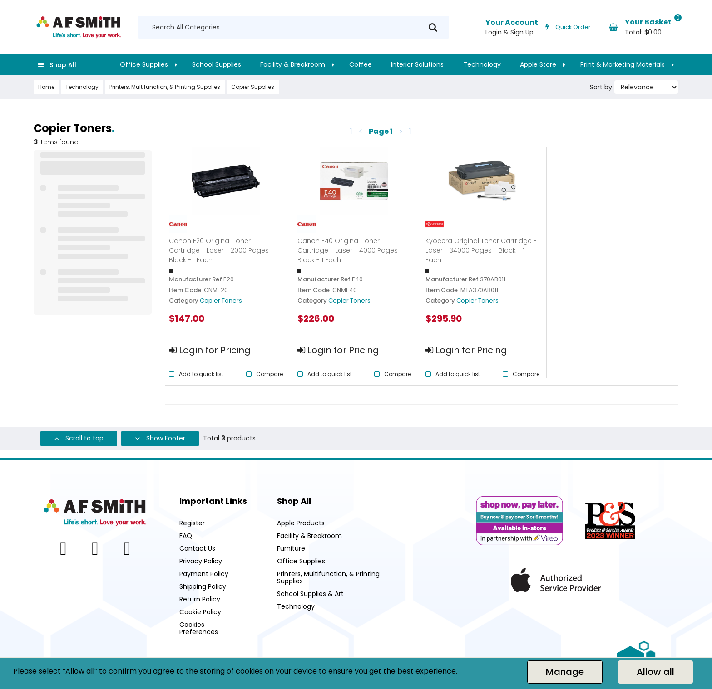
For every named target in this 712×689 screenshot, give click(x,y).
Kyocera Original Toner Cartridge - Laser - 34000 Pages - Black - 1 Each (481, 250)
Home (46, 87)
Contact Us (197, 548)
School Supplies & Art (310, 593)
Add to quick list (201, 374)
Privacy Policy (200, 561)
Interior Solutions (417, 64)
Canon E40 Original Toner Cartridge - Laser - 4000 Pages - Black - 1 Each (350, 250)
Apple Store (538, 64)
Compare (269, 374)
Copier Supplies (252, 87)
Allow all (655, 671)
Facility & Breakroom (292, 64)
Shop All (62, 64)
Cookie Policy (200, 612)
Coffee (360, 64)
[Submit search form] (433, 27)
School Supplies (216, 64)
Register (192, 523)
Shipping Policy (202, 586)
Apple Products (301, 523)
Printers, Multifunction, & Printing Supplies (164, 87)
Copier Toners (221, 300)
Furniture (291, 548)
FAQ (185, 535)
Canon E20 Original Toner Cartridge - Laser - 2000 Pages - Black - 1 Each (221, 250)
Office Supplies (144, 64)
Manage (565, 671)
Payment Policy (203, 573)
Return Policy (199, 599)
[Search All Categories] (293, 27)
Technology (482, 64)
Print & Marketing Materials (622, 64)
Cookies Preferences (198, 628)
